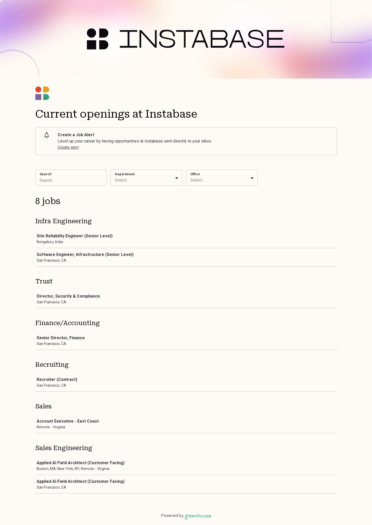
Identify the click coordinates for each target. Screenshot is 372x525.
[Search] (71, 181)
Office (195, 174)
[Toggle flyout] (177, 178)
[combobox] (115, 180)
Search (46, 174)
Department (125, 174)
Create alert (68, 147)
